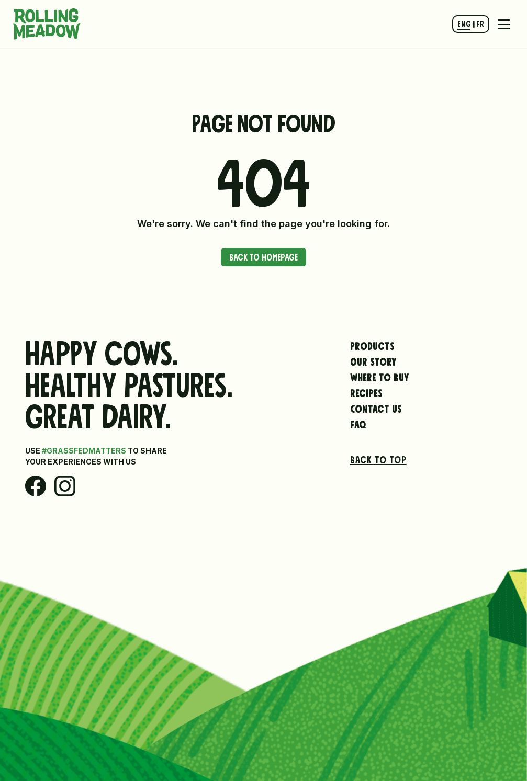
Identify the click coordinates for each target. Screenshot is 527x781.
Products (372, 344)
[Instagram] (64, 486)
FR (480, 22)
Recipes (366, 392)
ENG (463, 22)
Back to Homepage (263, 256)
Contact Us (376, 407)
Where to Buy (379, 376)
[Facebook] (35, 486)
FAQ (358, 423)
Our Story (373, 360)
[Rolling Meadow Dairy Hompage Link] (47, 24)
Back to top (378, 458)
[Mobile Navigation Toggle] (504, 24)
